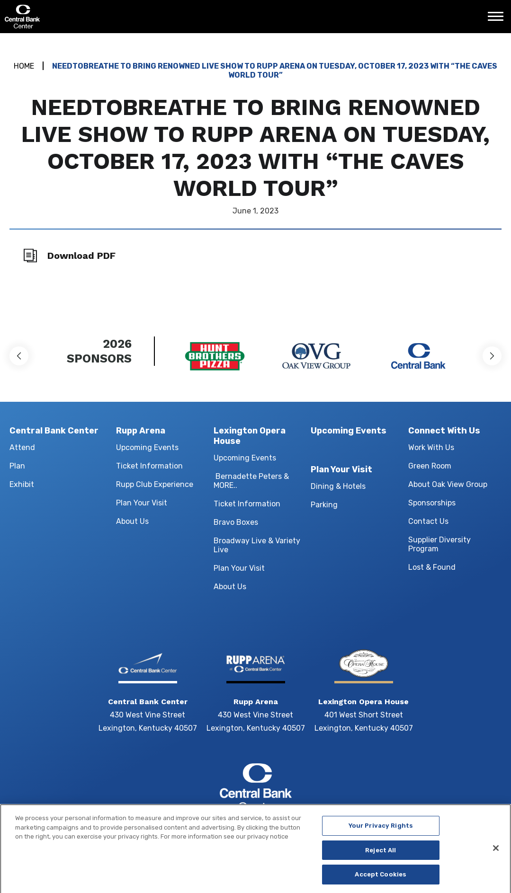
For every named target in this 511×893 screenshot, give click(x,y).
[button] (18, 355)
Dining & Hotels (338, 486)
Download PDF (81, 255)
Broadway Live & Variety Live (257, 545)
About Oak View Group (447, 484)
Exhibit (21, 484)
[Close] (495, 851)
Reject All (380, 853)
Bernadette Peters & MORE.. (251, 481)
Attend (22, 447)
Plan (17, 465)
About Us (132, 521)
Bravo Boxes (236, 522)
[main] (255, 171)
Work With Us (431, 447)
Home (24, 66)
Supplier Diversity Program (439, 544)
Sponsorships (432, 502)
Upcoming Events (147, 447)
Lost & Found (432, 567)
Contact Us (428, 521)
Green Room (429, 465)
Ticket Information (149, 465)
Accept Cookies (380, 878)
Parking (324, 504)
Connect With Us (444, 430)
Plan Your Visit (141, 502)
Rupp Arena (140, 430)
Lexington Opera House (250, 435)
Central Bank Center (56, 16)
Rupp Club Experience (154, 484)
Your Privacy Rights (381, 828)
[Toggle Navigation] (498, 20)
